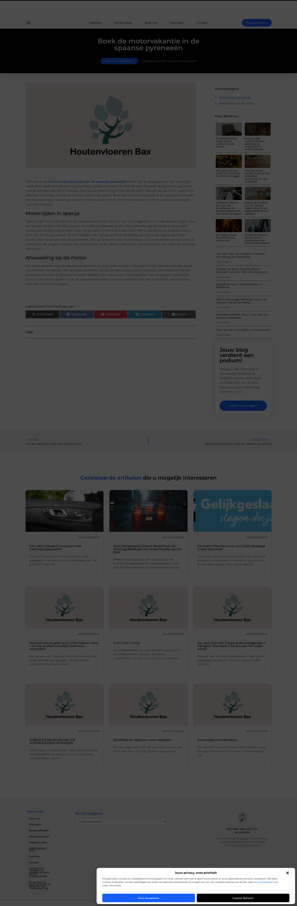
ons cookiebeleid (263, 882)
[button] (287, 873)
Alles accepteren (148, 898)
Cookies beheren (243, 898)
